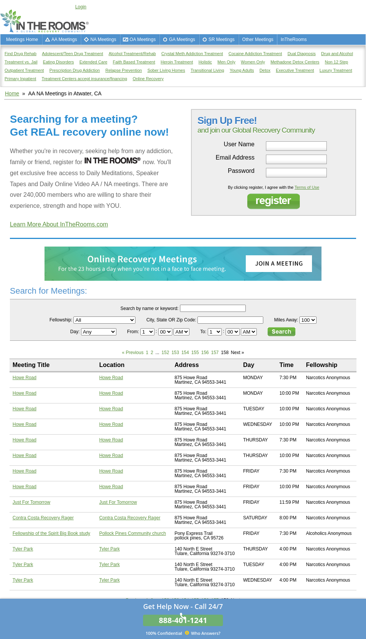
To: (203, 331)
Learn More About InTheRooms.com (59, 224)
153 (175, 352)
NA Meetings (103, 39)
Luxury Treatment (336, 70)
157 (215, 352)
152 (165, 352)
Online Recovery (148, 78)
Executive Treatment (295, 70)
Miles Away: (286, 320)
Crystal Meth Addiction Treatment (192, 53)
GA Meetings (182, 39)
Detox (265, 70)
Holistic (205, 62)
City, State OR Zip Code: (171, 320)
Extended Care (93, 62)
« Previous (133, 352)
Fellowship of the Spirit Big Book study (51, 533)
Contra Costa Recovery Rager (43, 517)
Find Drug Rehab (21, 53)
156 (205, 352)
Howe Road (25, 377)
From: (133, 331)
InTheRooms (294, 39)
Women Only (253, 62)
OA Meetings (142, 39)
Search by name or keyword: (149, 308)
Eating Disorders (58, 62)
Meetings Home (22, 39)
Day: (75, 331)
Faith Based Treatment (134, 62)
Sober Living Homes (166, 70)
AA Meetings (64, 39)
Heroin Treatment (177, 62)
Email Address (235, 158)
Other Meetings (258, 39)
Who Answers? (183, 633)
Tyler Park (23, 549)
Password (241, 171)
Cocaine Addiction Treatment (255, 53)
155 (195, 352)
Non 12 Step (336, 62)
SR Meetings (221, 39)
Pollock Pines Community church (132, 533)
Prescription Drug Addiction (74, 70)
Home (12, 93)
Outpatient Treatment (24, 70)
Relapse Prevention (123, 70)
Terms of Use (306, 187)
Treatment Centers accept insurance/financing (84, 78)
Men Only (227, 62)
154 (185, 352)
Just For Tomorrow (31, 502)
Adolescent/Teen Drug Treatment (72, 53)
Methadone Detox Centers (295, 62)
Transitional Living (207, 70)
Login (80, 6)
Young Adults (242, 70)
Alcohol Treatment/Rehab (132, 53)
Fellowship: (60, 320)
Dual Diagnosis (302, 53)
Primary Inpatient (20, 78)
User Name (239, 144)
